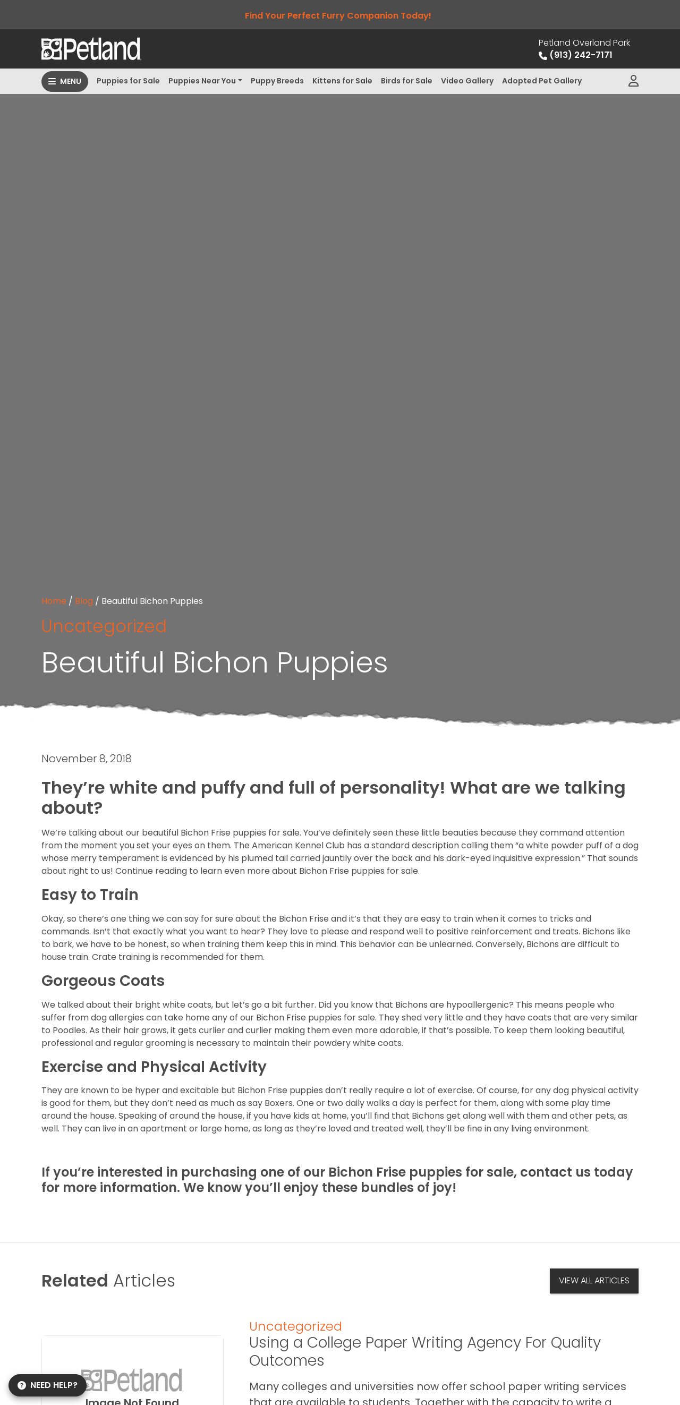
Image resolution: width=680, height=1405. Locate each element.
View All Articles (594, 1280)
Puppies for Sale (128, 80)
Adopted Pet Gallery (542, 80)
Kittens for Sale (342, 80)
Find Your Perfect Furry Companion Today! (340, 16)
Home (53, 601)
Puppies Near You (202, 80)
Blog (84, 601)
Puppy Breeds (277, 80)
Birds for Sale (406, 80)
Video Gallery (467, 80)
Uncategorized (104, 626)
